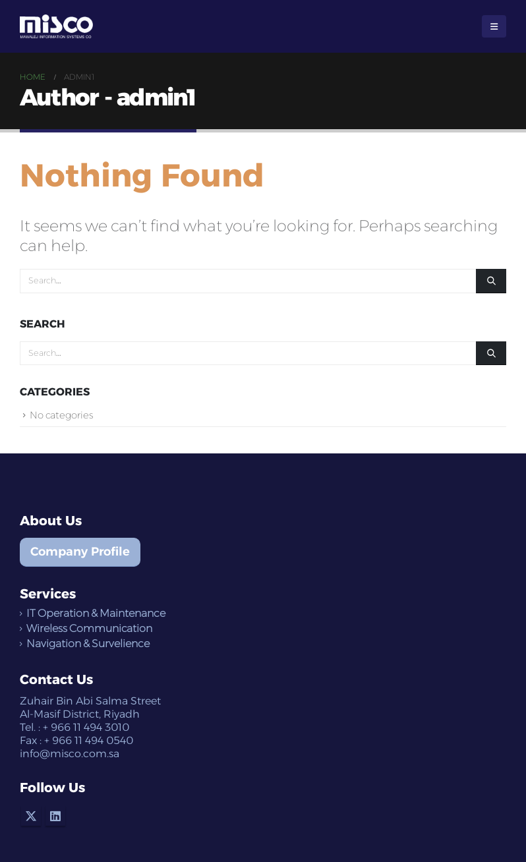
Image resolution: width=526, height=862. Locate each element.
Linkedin (55, 816)
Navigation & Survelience (88, 643)
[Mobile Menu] (494, 26)
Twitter (31, 816)
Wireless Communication (89, 628)
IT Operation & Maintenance (95, 613)
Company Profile (80, 551)
